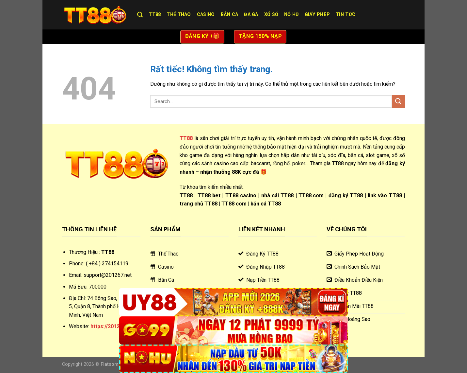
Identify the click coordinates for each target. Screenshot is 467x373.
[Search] (140, 15)
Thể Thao (179, 14)
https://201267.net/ (113, 326)
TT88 (155, 14)
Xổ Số (271, 14)
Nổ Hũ (291, 14)
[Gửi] (398, 101)
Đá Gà (251, 14)
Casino (206, 14)
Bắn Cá (229, 14)
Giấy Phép (317, 14)
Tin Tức (345, 14)
